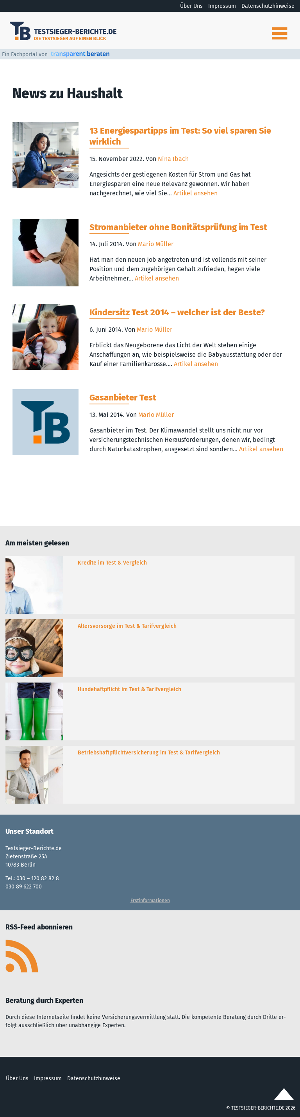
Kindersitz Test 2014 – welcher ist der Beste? (177, 312)
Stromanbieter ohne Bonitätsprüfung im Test (178, 227)
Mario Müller (155, 244)
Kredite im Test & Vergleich (112, 562)
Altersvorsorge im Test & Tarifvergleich (127, 626)
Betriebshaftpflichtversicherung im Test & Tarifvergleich (149, 752)
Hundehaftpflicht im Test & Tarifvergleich (129, 689)
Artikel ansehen (195, 193)
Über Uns (191, 6)
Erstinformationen (150, 900)
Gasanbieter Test (122, 397)
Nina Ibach (173, 159)
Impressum (222, 6)
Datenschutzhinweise (268, 6)
